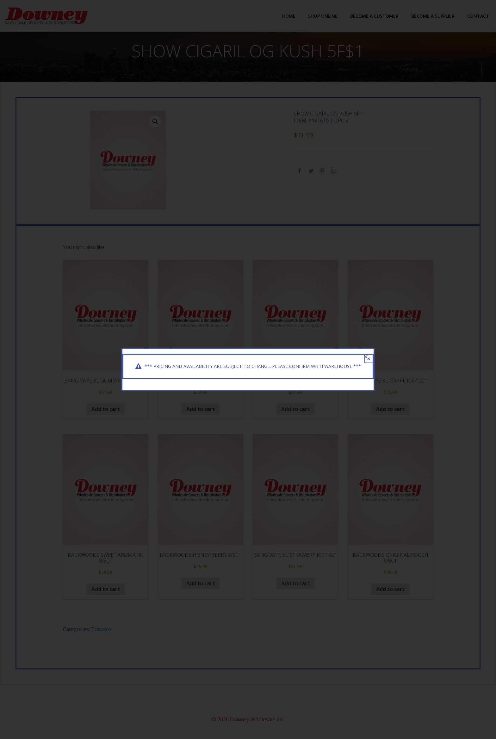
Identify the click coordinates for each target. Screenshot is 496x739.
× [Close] (368, 354)
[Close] (365, 352)
